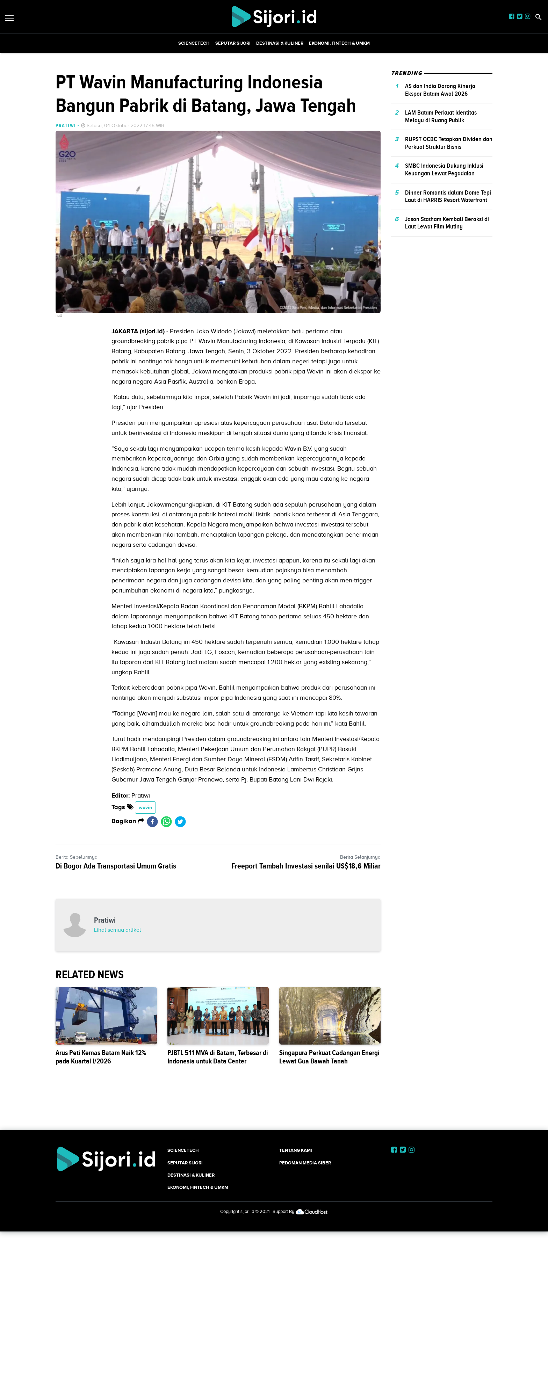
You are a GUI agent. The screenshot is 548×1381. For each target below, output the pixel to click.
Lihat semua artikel (117, 930)
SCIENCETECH (194, 43)
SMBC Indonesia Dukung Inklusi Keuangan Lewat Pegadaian (444, 169)
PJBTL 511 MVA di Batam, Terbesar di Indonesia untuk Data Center (217, 1057)
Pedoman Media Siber (305, 1162)
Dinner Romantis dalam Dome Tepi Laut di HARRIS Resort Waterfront (448, 196)
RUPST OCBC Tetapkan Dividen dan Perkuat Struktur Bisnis (448, 143)
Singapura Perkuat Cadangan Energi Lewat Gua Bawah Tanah (329, 1057)
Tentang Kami (295, 1150)
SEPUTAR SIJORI (233, 43)
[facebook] (152, 821)
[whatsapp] (166, 821)
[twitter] (180, 821)
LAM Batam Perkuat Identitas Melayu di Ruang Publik (441, 116)
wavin (145, 807)
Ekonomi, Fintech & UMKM (339, 43)
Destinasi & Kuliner (279, 43)
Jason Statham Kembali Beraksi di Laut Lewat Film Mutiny (447, 223)
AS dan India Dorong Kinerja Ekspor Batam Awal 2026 (440, 89)
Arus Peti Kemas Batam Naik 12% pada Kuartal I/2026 (101, 1057)
